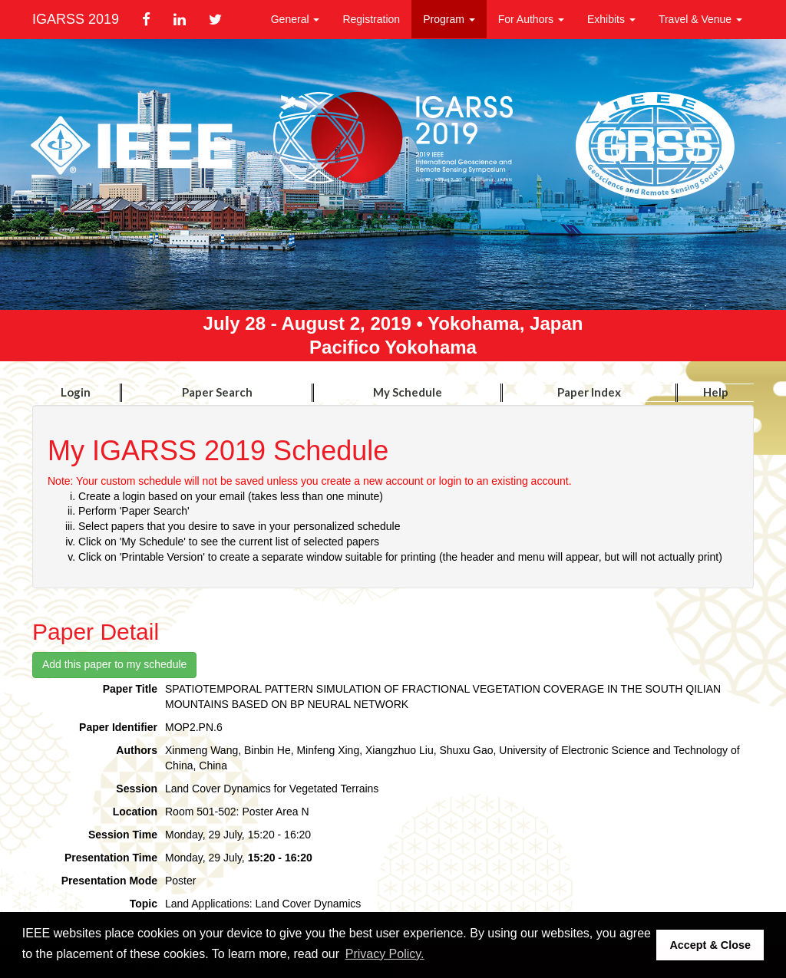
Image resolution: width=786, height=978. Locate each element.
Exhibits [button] (611, 19)
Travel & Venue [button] (700, 19)
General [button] (295, 19)
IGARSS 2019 (75, 19)
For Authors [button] (531, 19)
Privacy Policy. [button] (384, 953)
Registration (371, 19)
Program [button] (449, 19)
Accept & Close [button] (710, 945)
